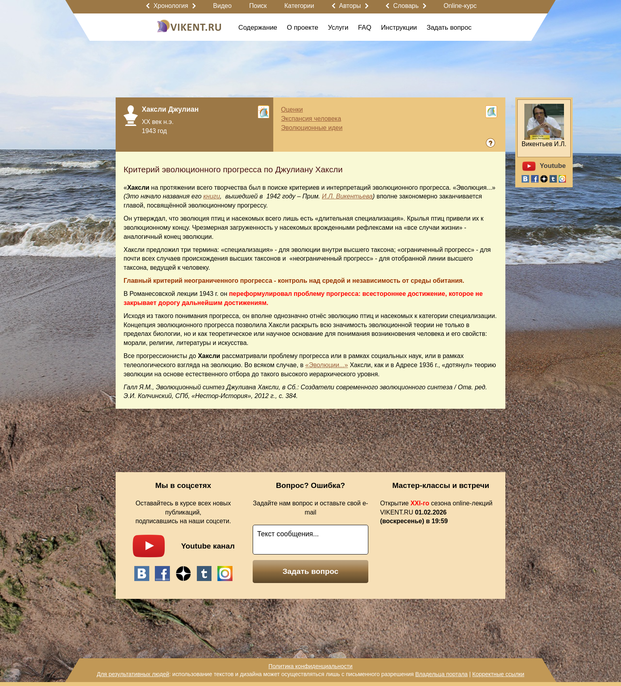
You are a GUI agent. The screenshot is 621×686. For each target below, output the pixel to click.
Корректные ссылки (498, 674)
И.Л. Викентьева (347, 196)
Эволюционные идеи (312, 127)
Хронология (170, 5)
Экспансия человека (311, 118)
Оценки (292, 109)
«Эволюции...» (326, 365)
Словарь (406, 5)
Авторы (350, 5)
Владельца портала (441, 674)
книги (211, 196)
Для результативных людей (133, 674)
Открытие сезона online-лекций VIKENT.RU (436, 512)
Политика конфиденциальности (310, 666)
